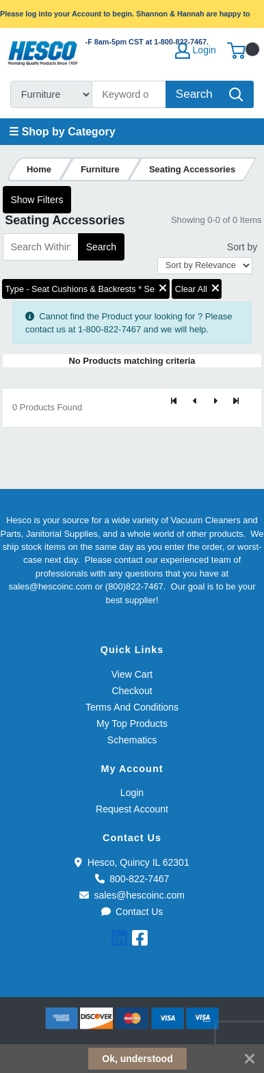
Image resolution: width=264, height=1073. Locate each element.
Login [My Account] (195, 50)
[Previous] (195, 402)
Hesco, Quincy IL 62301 (132, 862)
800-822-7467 (132, 878)
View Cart (132, 674)
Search (101, 246)
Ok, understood (137, 1058)
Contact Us (132, 911)
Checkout (131, 690)
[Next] (215, 402)
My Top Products (132, 723)
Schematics (132, 739)
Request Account (132, 809)
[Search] (129, 94)
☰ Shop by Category (62, 131)
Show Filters (36, 199)
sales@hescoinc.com (132, 895)
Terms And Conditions (132, 707)
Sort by (242, 246)
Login (132, 792)
